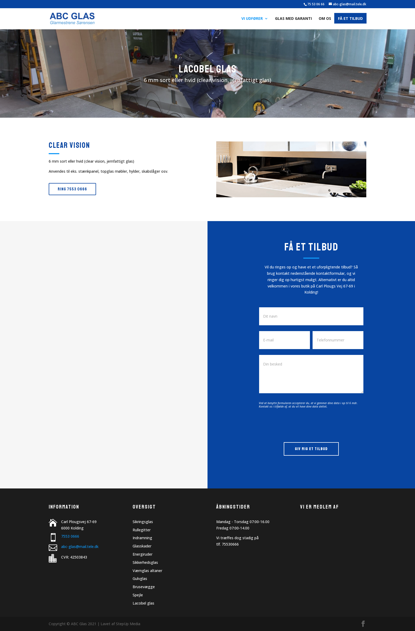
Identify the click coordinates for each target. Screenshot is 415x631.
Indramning (142, 537)
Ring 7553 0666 (72, 189)
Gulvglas (140, 578)
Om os (325, 19)
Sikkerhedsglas (145, 562)
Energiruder (142, 554)
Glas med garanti (293, 19)
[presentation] (299, 424)
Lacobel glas (143, 603)
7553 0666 (70, 536)
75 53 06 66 (315, 4)
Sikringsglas (143, 521)
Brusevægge (144, 586)
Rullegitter (142, 529)
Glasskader (142, 545)
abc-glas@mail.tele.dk (79, 546)
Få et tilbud (350, 19)
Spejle (138, 594)
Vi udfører (252, 19)
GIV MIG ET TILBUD (311, 449)
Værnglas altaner (147, 570)
